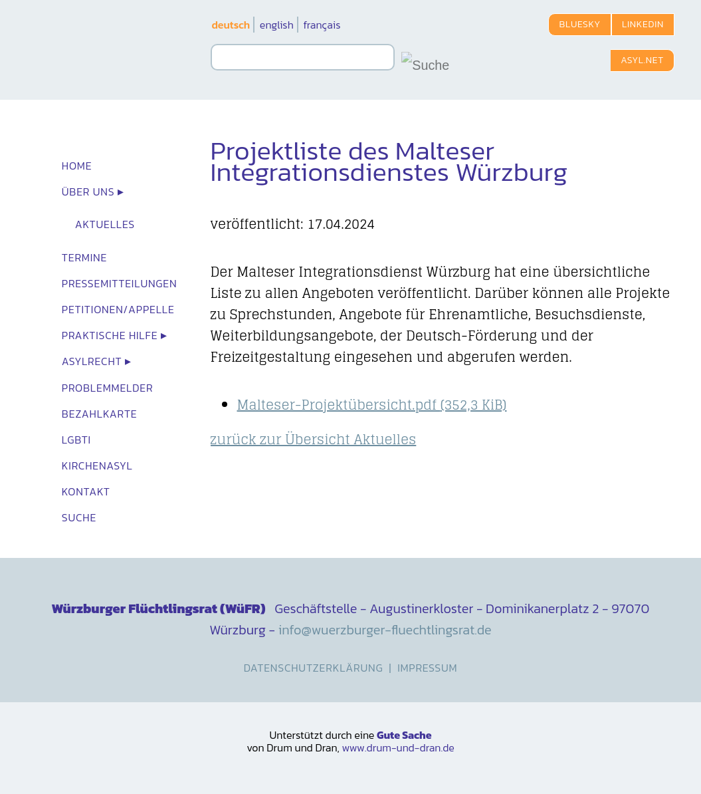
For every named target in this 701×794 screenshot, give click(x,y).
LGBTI (76, 440)
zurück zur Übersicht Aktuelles (314, 440)
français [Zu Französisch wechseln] (321, 25)
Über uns (88, 191)
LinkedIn (643, 24)
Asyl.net (642, 60)
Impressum (427, 668)
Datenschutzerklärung (313, 668)
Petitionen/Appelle (118, 309)
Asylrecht (92, 361)
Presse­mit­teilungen (119, 283)
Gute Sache (404, 735)
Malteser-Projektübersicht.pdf (372, 405)
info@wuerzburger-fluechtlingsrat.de (385, 630)
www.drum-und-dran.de (398, 747)
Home (77, 166)
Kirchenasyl (97, 465)
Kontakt (86, 491)
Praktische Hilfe (110, 335)
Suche (79, 517)
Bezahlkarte (100, 414)
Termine (84, 257)
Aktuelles (105, 224)
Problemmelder (107, 388)
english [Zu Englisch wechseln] (277, 25)
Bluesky (580, 24)
